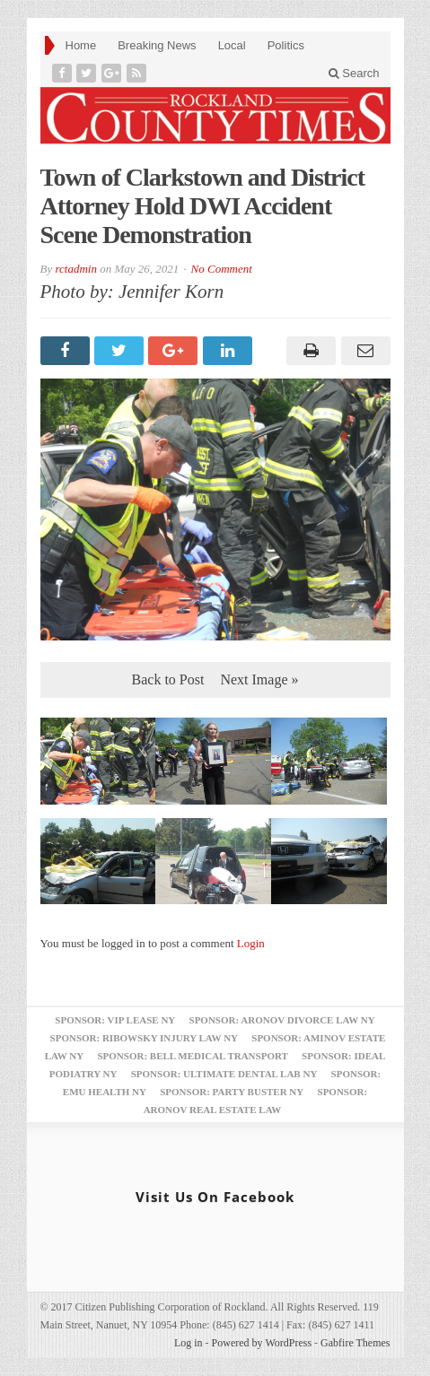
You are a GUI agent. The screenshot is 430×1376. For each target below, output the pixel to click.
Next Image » (259, 679)
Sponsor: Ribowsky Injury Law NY (144, 1037)
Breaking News (157, 45)
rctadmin (75, 268)
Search (354, 73)
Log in (188, 1343)
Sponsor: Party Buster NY (231, 1091)
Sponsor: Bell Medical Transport (192, 1055)
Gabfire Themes (355, 1343)
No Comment (221, 268)
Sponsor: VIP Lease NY (115, 1020)
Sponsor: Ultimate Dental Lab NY (224, 1073)
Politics (286, 45)
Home (81, 45)
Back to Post (168, 679)
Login (251, 943)
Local (232, 45)
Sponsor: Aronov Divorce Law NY (282, 1020)
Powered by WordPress (262, 1343)
